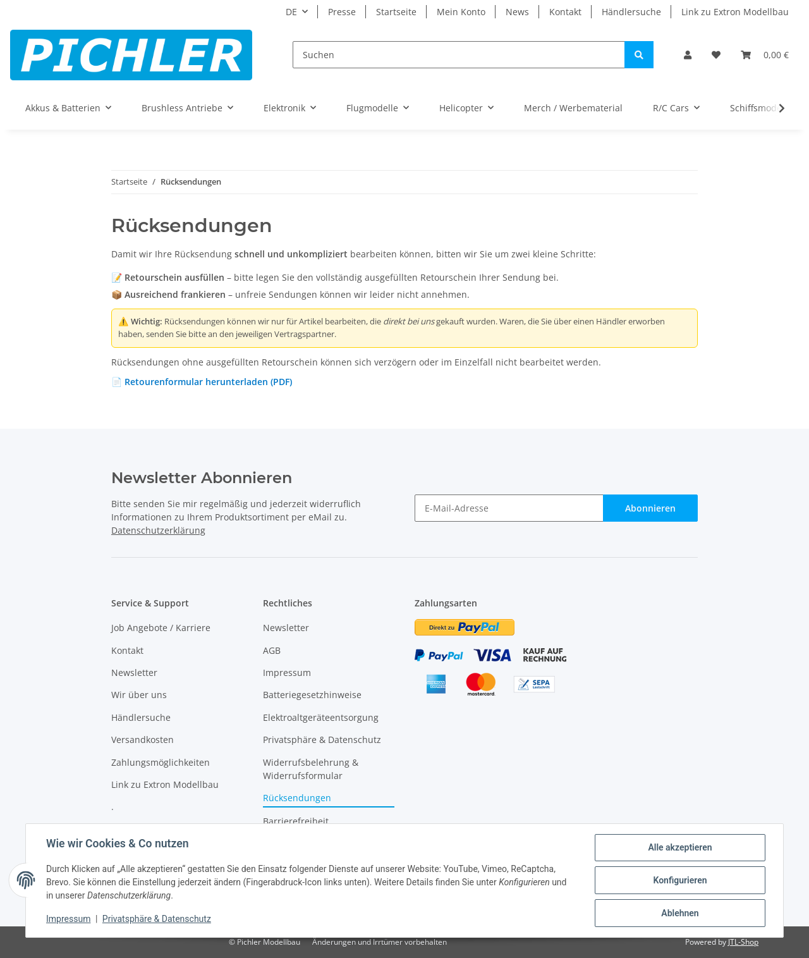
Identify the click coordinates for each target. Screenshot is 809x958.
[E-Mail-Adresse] (509, 508)
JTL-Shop (743, 942)
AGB (272, 650)
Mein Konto (461, 12)
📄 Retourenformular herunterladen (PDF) (201, 382)
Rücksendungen (297, 798)
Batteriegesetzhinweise (312, 695)
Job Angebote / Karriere (160, 628)
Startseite (396, 12)
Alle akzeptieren (680, 847)
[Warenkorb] (765, 55)
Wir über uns (139, 695)
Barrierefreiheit (296, 821)
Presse (342, 12)
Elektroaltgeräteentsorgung (321, 717)
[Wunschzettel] (716, 55)
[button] (688, 55)
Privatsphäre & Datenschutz (322, 740)
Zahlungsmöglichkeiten (160, 762)
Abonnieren (650, 508)
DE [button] (291, 12)
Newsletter (134, 672)
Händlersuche (631, 12)
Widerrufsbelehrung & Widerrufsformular (310, 769)
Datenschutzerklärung (158, 530)
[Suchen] (459, 54)
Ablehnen (679, 913)
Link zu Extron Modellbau (735, 12)
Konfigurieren (680, 880)
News (517, 12)
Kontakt (565, 12)
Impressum (287, 672)
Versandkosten (142, 740)
